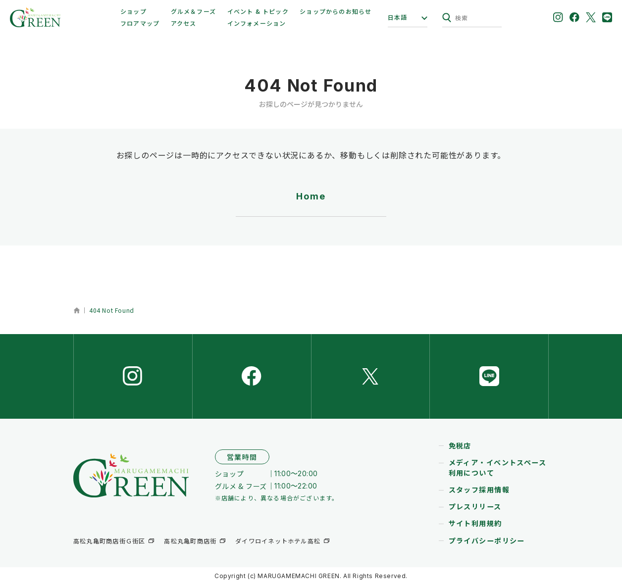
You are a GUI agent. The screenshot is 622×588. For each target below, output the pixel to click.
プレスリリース (475, 510)
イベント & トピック (258, 11)
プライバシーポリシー (487, 544)
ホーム (76, 310)
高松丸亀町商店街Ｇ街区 (109, 545)
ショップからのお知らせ (335, 11)
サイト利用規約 (475, 527)
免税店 (460, 449)
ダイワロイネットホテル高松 (277, 545)
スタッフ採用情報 (479, 493)
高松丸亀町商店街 (190, 545)
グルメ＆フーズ (193, 11)
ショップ (133, 11)
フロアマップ (139, 23)
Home (310, 196)
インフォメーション (256, 23)
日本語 (398, 17)
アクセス (184, 23)
